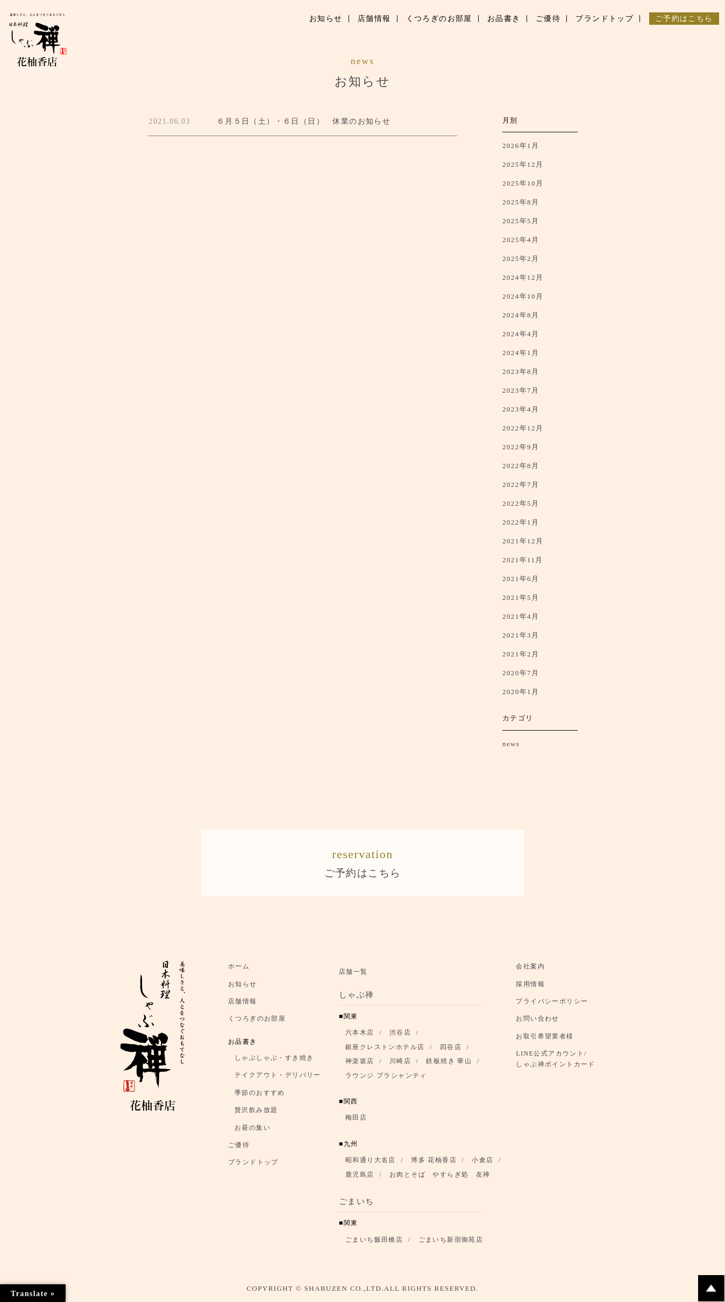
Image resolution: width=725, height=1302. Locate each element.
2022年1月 (520, 522)
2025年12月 (522, 164)
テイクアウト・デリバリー (277, 1077)
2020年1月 (520, 692)
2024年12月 (522, 277)
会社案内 (530, 969)
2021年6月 (520, 579)
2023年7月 (520, 390)
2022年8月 (520, 466)
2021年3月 (520, 635)
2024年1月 (520, 353)
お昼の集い (252, 1130)
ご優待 (239, 1147)
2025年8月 (520, 202)
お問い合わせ (537, 1021)
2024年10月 (522, 296)
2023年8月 (520, 371)
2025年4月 (520, 240)
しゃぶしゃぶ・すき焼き (274, 1060)
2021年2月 (520, 654)
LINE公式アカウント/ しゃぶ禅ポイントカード (558, 1061)
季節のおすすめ (259, 1095)
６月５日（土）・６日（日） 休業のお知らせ (303, 121)
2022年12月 (522, 428)
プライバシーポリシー (552, 1004)
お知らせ (242, 986)
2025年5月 (520, 221)
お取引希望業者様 (544, 1038)
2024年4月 (520, 334)
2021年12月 (522, 541)
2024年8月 (520, 315)
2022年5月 (520, 503)
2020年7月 (520, 673)
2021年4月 (520, 616)
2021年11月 (522, 560)
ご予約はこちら (362, 863)
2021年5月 (520, 597)
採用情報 (530, 986)
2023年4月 (520, 409)
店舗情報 (242, 1004)
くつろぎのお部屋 (257, 1021)
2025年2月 (520, 258)
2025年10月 (522, 183)
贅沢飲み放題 (256, 1112)
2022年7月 (520, 484)
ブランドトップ (253, 1165)
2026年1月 (520, 145)
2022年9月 (520, 447)
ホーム (239, 969)
